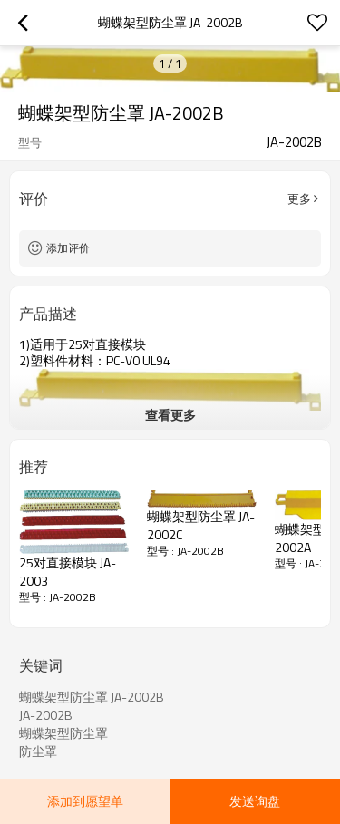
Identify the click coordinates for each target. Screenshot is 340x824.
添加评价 (68, 248)
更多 (299, 198)
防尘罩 (38, 751)
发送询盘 (254, 800)
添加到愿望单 (85, 800)
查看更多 (170, 414)
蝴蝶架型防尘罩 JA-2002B (91, 697)
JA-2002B (46, 715)
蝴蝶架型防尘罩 (63, 733)
